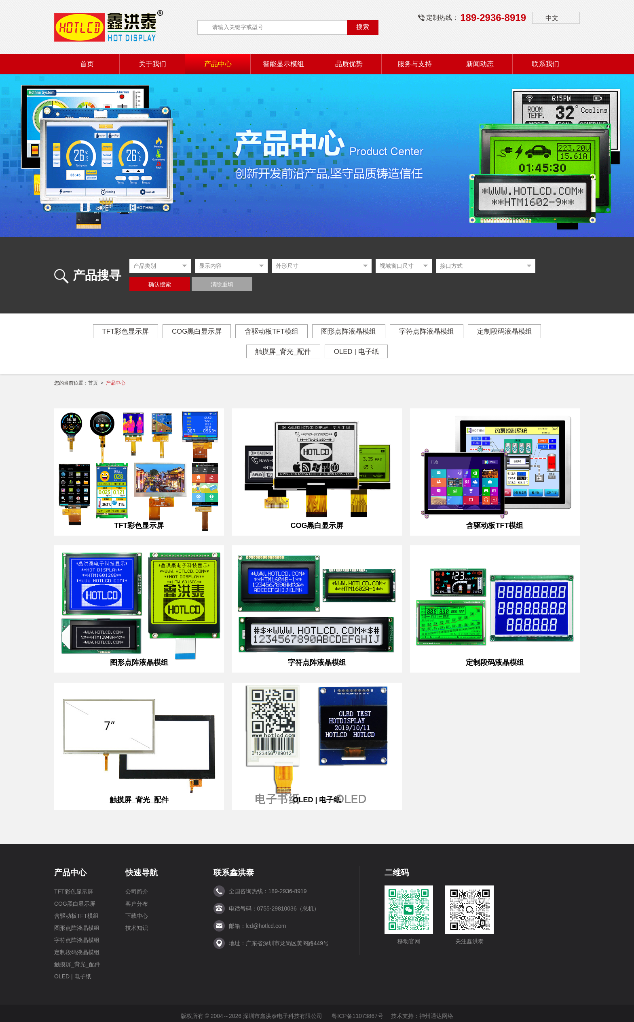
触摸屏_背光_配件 (280, 351)
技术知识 (136, 922)
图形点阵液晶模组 (352, 331)
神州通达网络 (436, 1010)
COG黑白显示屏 (187, 331)
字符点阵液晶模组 (436, 331)
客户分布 (136, 898)
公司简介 (136, 886)
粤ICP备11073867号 (357, 1010)
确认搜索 (159, 285)
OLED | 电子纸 (359, 351)
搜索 (362, 26)
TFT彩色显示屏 (110, 331)
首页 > (106, 383)
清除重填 (222, 285)
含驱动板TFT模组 (268, 331)
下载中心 (136, 910)
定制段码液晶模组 (520, 331)
